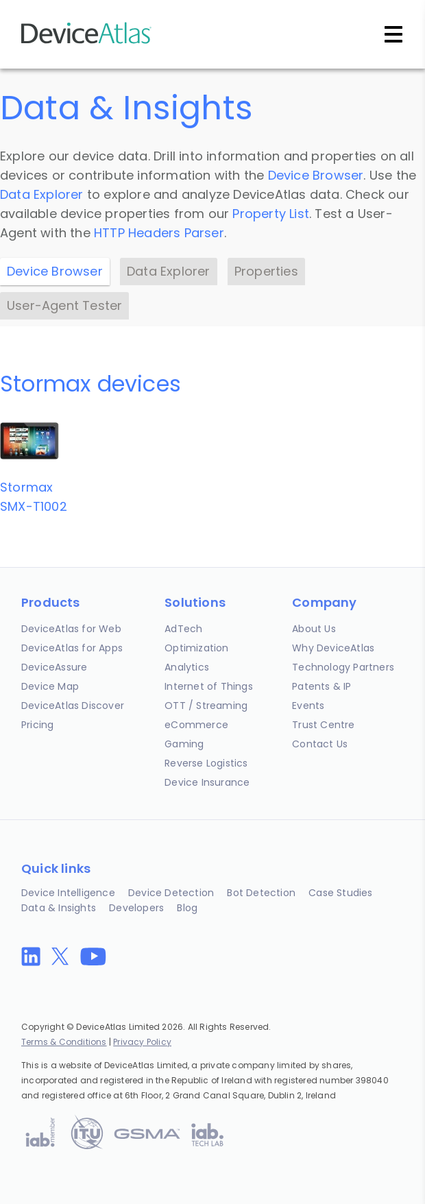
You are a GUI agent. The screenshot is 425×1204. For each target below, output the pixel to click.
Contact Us (320, 744)
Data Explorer (42, 194)
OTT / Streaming (206, 705)
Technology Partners (343, 667)
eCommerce (196, 725)
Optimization (196, 648)
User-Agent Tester (64, 305)
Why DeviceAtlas (333, 648)
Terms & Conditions (64, 1042)
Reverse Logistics (206, 763)
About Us (314, 629)
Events (308, 705)
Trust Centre (323, 725)
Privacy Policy (142, 1042)
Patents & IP (321, 686)
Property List (270, 213)
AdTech (183, 629)
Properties (266, 271)
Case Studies (340, 893)
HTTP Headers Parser (159, 232)
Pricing (37, 725)
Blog (187, 908)
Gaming (184, 744)
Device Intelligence (68, 893)
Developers (136, 908)
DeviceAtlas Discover (72, 705)
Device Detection (171, 893)
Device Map (50, 686)
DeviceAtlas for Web (71, 629)
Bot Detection (261, 893)
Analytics (187, 667)
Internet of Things (209, 686)
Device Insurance (207, 782)
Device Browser (316, 175)
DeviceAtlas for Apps (72, 648)
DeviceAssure (54, 667)
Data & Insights (58, 908)
